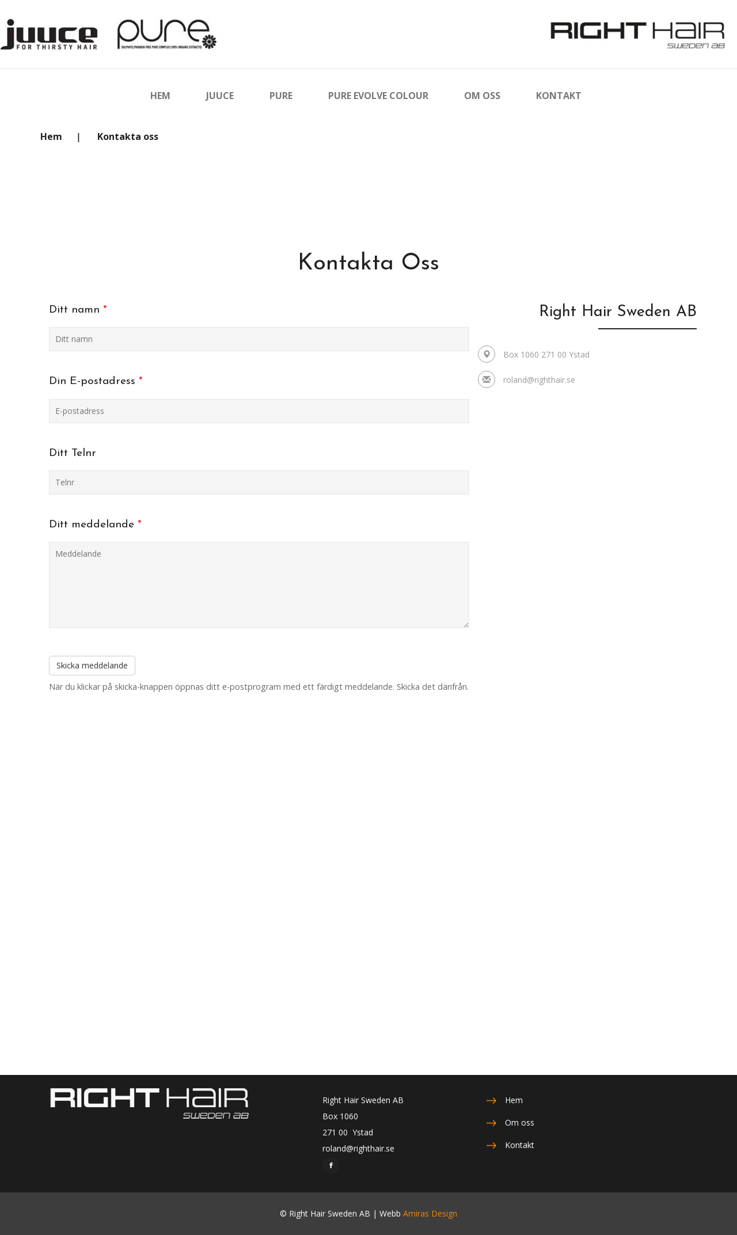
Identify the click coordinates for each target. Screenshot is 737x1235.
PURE (280, 95)
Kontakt (519, 1144)
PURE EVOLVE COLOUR (378, 95)
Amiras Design (430, 1213)
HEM (160, 95)
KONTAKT (559, 95)
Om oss (519, 1122)
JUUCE (220, 95)
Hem (51, 136)
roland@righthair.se (539, 379)
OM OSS (482, 95)
